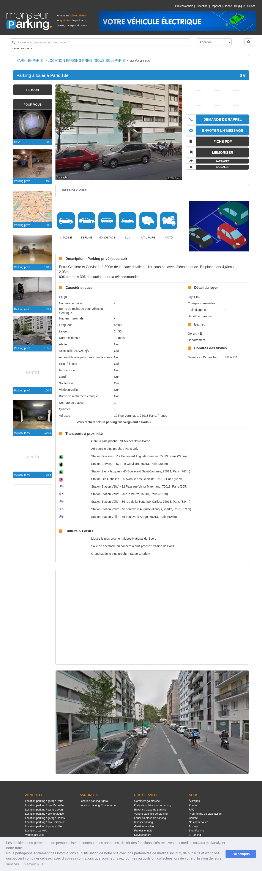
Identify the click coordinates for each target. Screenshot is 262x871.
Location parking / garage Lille (43, 826)
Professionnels (184, 6)
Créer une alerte (22, 49)
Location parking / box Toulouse (44, 813)
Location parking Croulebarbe (98, 805)
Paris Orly (131, 448)
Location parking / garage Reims (45, 818)
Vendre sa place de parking (151, 813)
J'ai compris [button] (240, 854)
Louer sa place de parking (150, 818)
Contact (193, 818)
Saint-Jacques (105, 471)
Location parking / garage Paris (44, 801)
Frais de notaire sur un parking (153, 805)
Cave (17, 142)
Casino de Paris (163, 546)
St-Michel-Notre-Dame (135, 441)
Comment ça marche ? (148, 801)
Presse (193, 805)
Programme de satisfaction (205, 813)
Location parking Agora (94, 801)
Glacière (102, 456)
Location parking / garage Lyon (44, 809)
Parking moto (22, 309)
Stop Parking (197, 830)
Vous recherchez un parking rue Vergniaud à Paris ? (114, 422)
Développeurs (142, 834)
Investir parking (143, 822)
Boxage (193, 826)
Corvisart (102, 464)
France (227, 6)
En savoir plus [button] (32, 864)
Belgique (239, 6)
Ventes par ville (34, 834)
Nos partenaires (198, 822)
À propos (194, 801)
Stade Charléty (140, 553)
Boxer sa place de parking (150, 809)
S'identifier (202, 6)
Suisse (251, 6)
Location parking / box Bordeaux (45, 822)
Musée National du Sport (139, 538)
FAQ (191, 809)
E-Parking (195, 834)
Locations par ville (36, 830)
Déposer (216, 6)
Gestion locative (144, 826)
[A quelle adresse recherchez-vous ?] (100, 42)
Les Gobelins (105, 479)
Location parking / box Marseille (44, 805)
